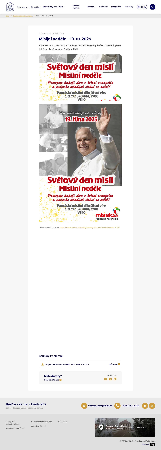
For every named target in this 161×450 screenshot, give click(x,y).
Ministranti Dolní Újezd (15, 429)
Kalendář (103, 7)
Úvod (7, 16)
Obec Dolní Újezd (38, 426)
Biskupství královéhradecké (13, 423)
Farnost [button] (90, 7)
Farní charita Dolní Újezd (41, 422)
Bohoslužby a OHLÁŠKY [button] (53, 7)
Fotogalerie (116, 7)
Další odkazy (62, 422)
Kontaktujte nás (51, 380)
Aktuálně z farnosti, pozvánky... (23, 16)
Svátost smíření (76, 7)
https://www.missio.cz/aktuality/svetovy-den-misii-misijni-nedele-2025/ (90, 228)
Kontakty (129, 7)
